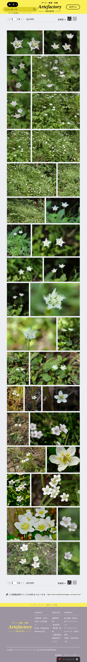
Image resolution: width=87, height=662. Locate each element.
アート (41, 605)
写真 (55, 605)
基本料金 (56, 625)
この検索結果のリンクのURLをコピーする (25, 594)
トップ (33, 605)
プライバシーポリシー (71, 655)
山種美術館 (57, 635)
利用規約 (58, 655)
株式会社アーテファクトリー (70, 621)
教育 (49, 605)
